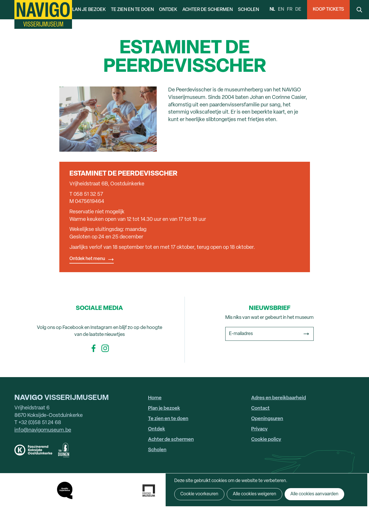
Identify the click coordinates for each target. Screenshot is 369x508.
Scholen (248, 9)
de (298, 9)
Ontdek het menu (87, 259)
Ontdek (168, 9)
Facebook (93, 348)
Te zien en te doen (132, 9)
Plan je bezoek (87, 9)
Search (359, 9)
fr (289, 9)
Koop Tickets (328, 9)
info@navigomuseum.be (42, 430)
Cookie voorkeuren (199, 494)
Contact (260, 408)
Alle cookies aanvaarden (314, 494)
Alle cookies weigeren (254, 494)
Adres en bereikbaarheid (278, 398)
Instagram (105, 348)
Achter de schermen (207, 9)
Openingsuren (267, 418)
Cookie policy (266, 439)
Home (155, 398)
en (281, 9)
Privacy (259, 429)
